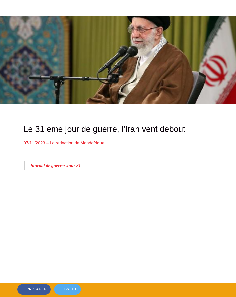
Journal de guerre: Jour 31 (55, 165)
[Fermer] (8, 8)
